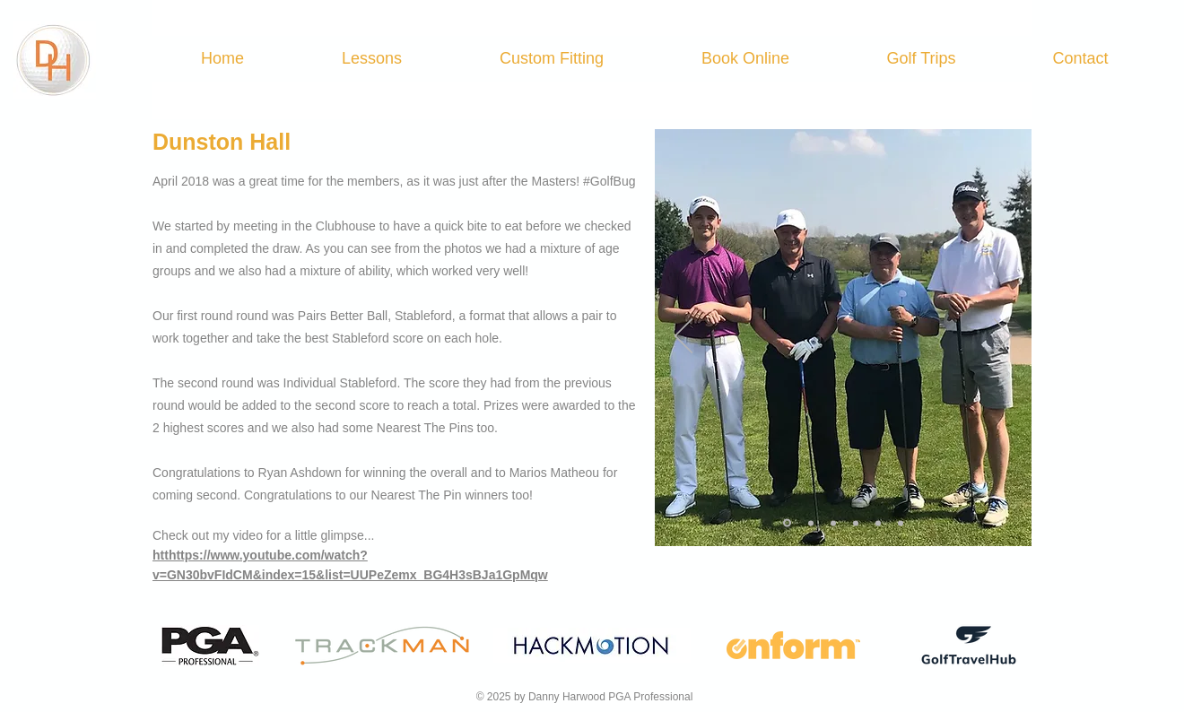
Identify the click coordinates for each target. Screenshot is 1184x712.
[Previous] (683, 337)
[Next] (1003, 337)
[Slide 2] (811, 522)
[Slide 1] (787, 523)
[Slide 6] (900, 522)
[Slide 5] (878, 522)
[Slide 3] (833, 522)
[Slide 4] (855, 522)
